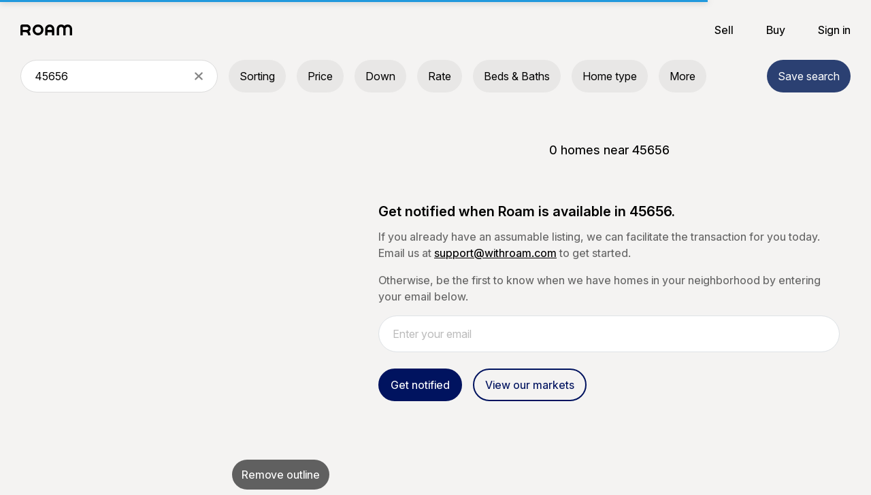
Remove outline (281, 474)
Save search (809, 76)
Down (380, 76)
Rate (439, 76)
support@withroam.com (495, 253)
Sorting (257, 76)
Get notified (420, 385)
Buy (775, 30)
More (682, 76)
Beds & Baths (517, 76)
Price (320, 76)
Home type (609, 76)
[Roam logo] (50, 30)
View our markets (529, 385)
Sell (724, 30)
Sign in (834, 30)
